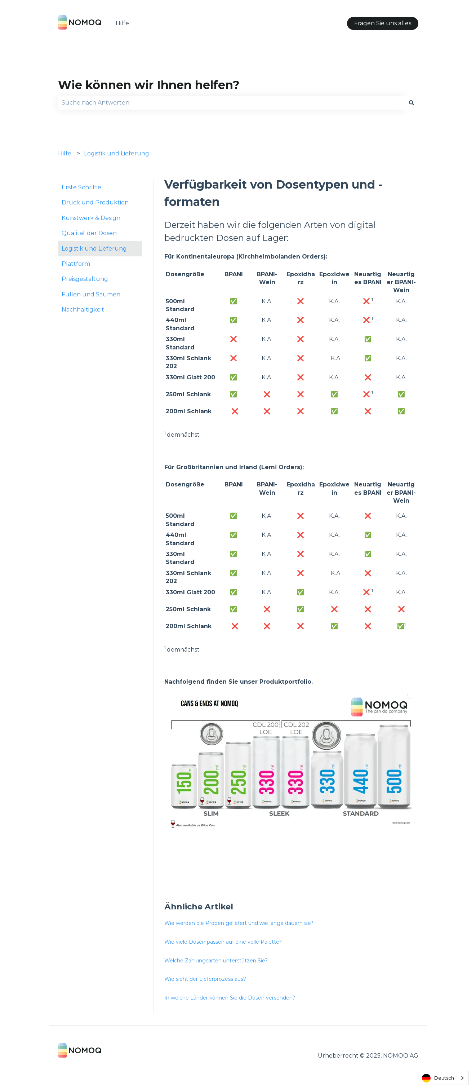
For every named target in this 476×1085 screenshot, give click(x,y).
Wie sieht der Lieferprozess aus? (205, 979)
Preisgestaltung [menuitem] (85, 278)
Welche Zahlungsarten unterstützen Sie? (216, 960)
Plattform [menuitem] (76, 263)
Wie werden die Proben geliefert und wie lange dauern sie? (238, 923)
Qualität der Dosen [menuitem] (89, 233)
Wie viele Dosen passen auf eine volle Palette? (223, 942)
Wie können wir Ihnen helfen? (149, 85)
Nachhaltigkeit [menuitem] (83, 309)
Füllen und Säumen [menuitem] (91, 294)
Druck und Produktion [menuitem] (95, 202)
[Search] (411, 103)
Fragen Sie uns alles (382, 23)
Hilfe (122, 23)
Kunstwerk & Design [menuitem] (91, 218)
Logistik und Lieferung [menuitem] (94, 248)
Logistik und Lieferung (116, 153)
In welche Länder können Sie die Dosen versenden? (229, 997)
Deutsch (438, 1078)
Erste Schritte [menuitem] (81, 187)
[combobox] (231, 103)
